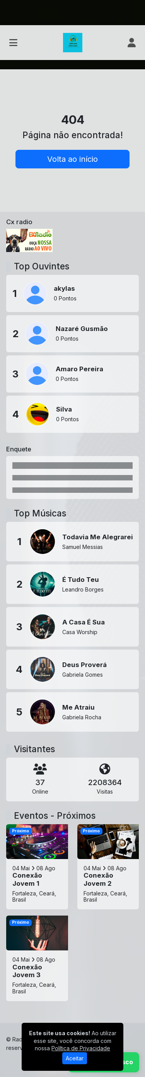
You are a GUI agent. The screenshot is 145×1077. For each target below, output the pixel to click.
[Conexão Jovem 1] (37, 866)
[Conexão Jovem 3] (37, 958)
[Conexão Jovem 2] (108, 866)
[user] (131, 42)
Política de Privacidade (80, 1048)
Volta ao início (72, 159)
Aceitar (75, 1058)
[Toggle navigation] (13, 42)
